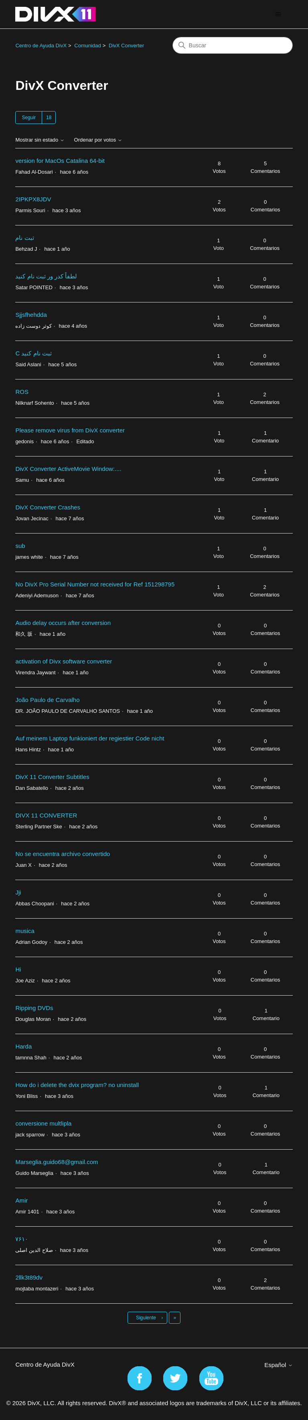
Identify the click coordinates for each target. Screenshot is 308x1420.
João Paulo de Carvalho (47, 699)
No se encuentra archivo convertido (62, 853)
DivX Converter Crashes (47, 507)
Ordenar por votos (98, 140)
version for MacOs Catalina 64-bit (60, 160)
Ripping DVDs (34, 1007)
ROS (21, 391)
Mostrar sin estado (40, 140)
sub (20, 545)
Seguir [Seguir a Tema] (29, 117)
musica (24, 930)
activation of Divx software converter (63, 661)
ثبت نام (24, 237)
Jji (18, 892)
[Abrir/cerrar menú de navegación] (278, 14)
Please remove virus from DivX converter (70, 430)
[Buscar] (232, 45)
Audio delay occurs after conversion (63, 622)
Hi (18, 969)
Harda (23, 1046)
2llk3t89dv (29, 1277)
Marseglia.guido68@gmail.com (56, 1161)
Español (278, 1364)
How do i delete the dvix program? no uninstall (77, 1084)
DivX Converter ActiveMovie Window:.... (68, 468)
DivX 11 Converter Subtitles (52, 776)
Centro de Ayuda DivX (41, 46)
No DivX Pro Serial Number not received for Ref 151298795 (94, 584)
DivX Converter (126, 46)
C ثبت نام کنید (33, 353)
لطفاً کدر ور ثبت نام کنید (46, 276)
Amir (21, 1200)
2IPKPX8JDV (33, 199)
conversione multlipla (43, 1123)
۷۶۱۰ (21, 1238)
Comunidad (87, 46)
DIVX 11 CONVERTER (46, 815)
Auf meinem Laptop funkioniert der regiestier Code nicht (89, 738)
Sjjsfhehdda (31, 314)
